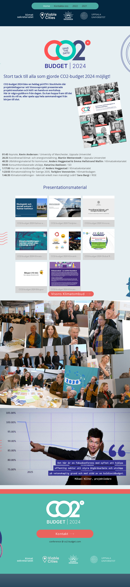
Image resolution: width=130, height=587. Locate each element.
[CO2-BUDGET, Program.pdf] (100, 115)
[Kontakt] (64, 534)
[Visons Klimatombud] (71, 293)
